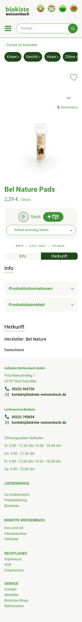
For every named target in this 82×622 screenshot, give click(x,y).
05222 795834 (19, 417)
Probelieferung (15, 500)
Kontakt (10, 589)
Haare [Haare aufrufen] (52, 57)
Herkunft (59, 256)
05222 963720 (19, 389)
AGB (7, 565)
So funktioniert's (16, 495)
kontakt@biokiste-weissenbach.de (35, 394)
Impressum (13, 559)
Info (22, 256)
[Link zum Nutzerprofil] (40, 8)
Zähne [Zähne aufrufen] (71, 57)
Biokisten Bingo (16, 600)
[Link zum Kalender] (51, 8)
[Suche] (47, 28)
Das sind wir (13, 528)
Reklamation (14, 606)
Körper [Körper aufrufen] (13, 57)
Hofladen (11, 539)
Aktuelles (11, 595)
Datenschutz (14, 570)
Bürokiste (11, 506)
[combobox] (41, 230)
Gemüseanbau (15, 533)
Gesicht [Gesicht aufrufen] (33, 57)
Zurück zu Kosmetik (20, 45)
